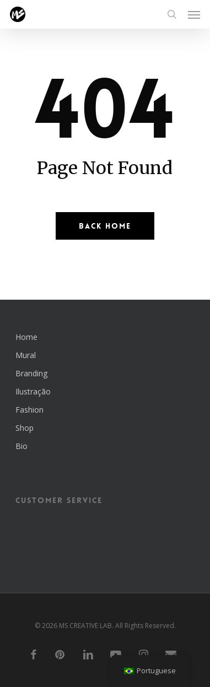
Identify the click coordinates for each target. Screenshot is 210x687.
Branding (31, 373)
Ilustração (33, 391)
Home (26, 337)
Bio (21, 446)
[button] (194, 14)
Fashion (29, 409)
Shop (24, 428)
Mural (25, 355)
